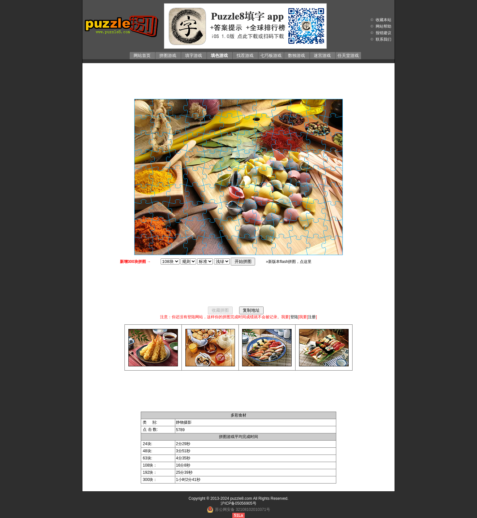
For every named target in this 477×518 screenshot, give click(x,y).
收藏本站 (383, 20)
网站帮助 (383, 26)
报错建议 (383, 33)
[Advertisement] (238, 79)
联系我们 (383, 39)
